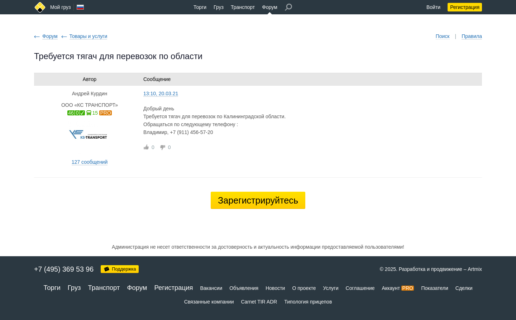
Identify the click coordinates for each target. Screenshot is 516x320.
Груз (219, 7)
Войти (433, 7)
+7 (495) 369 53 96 (64, 269)
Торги (200, 7)
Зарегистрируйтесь (258, 200)
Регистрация (464, 7)
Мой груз (60, 7)
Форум (269, 7)
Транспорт (243, 7)
